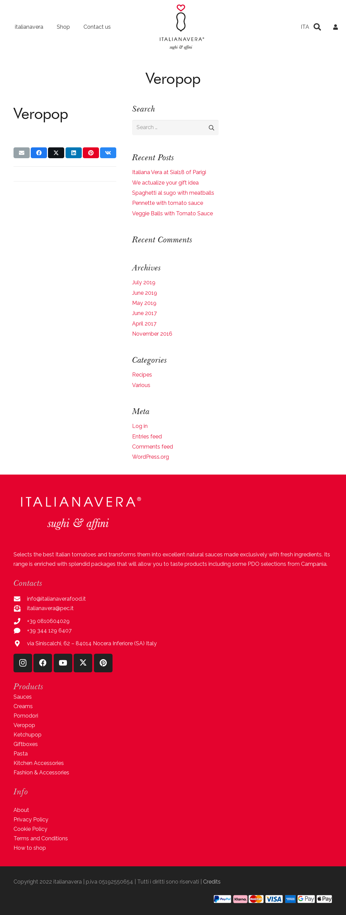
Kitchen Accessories (39, 763)
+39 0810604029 (48, 621)
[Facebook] (42, 663)
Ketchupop (28, 734)
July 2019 (143, 282)
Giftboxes (26, 744)
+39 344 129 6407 (49, 630)
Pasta (21, 753)
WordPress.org (150, 457)
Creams (23, 706)
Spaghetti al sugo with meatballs (173, 193)
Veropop (24, 725)
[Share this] (39, 152)
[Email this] (22, 152)
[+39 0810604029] (20, 621)
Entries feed (147, 436)
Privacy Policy (31, 819)
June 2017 (144, 313)
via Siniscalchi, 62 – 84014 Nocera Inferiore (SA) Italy (92, 643)
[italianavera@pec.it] (20, 608)
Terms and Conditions (41, 838)
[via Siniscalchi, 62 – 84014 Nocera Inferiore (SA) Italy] (20, 643)
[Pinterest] (103, 663)
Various (141, 385)
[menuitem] (305, 27)
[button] (317, 27)
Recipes (142, 374)
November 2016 (152, 334)
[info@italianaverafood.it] (20, 599)
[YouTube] (63, 663)
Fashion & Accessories (41, 772)
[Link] (335, 27)
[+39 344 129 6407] (20, 630)
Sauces (23, 697)
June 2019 (144, 293)
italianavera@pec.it (50, 608)
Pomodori (26, 716)
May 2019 (144, 303)
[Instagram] (23, 663)
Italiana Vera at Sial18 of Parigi (169, 172)
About (21, 810)
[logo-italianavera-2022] (181, 27)
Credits (212, 881)
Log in (140, 426)
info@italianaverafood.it (56, 599)
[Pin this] (91, 152)
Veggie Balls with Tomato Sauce (172, 213)
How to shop (30, 848)
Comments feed (152, 446)
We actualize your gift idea (165, 182)
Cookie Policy (30, 829)
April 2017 (144, 323)
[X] (83, 663)
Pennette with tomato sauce (167, 203)
